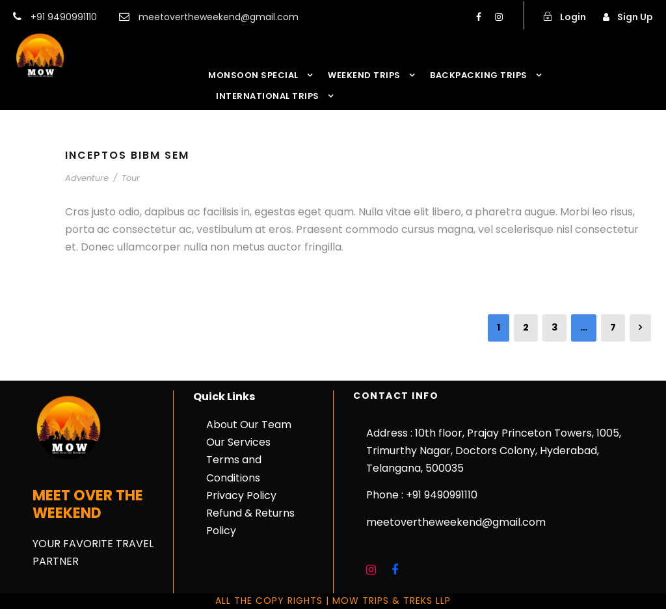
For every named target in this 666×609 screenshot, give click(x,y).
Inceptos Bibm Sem (127, 155)
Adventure (87, 178)
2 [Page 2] (526, 327)
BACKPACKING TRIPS (478, 75)
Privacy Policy (241, 495)
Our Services (238, 442)
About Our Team (248, 424)
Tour (131, 178)
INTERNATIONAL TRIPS (267, 96)
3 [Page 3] (554, 327)
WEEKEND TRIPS (364, 75)
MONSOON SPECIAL (253, 75)
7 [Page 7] (613, 327)
